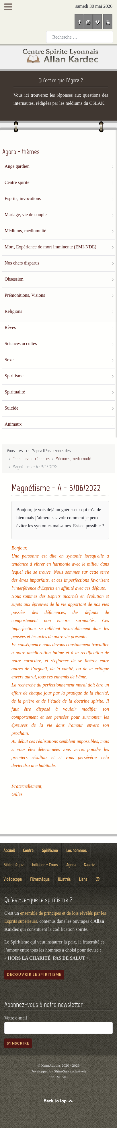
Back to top (58, 1100)
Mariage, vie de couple (26, 214)
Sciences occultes (21, 343)
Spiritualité (15, 391)
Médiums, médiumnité (25, 230)
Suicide (11, 408)
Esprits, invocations (23, 198)
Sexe (9, 359)
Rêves (10, 327)
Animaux (13, 424)
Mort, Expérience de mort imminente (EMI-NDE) (50, 246)
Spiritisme (14, 375)
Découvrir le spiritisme (34, 974)
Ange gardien (17, 166)
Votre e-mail (15, 1017)
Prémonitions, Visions (25, 295)
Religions (13, 311)
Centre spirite (17, 182)
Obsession (14, 279)
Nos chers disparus (22, 262)
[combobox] (79, 37)
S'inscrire (18, 1043)
